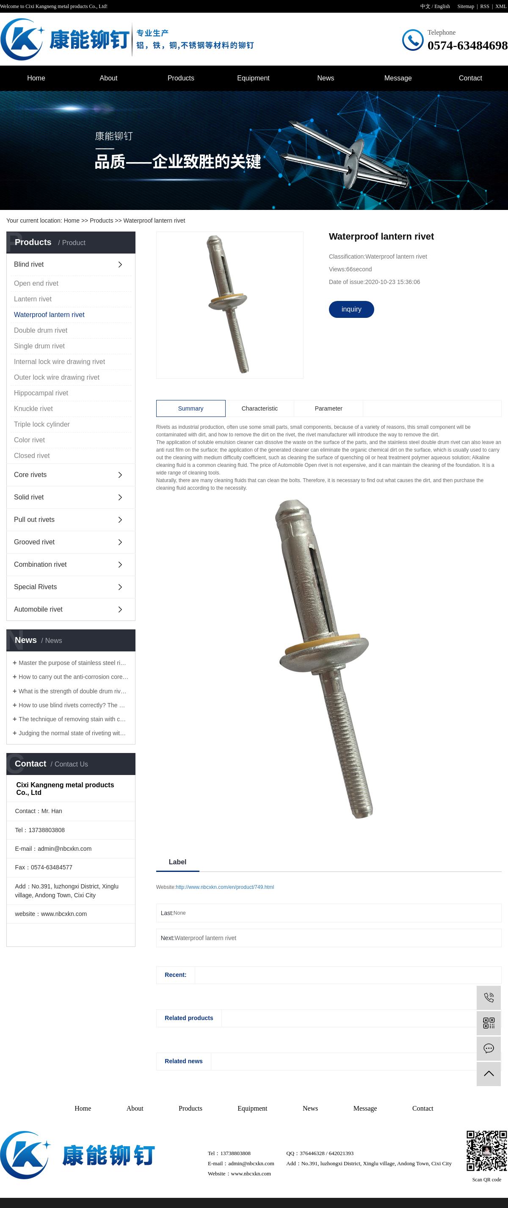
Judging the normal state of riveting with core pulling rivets (74, 733)
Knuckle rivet (33, 408)
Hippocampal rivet (41, 393)
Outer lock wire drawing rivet (56, 377)
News (325, 78)
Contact (470, 78)
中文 (425, 6)
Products (181, 78)
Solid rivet (29, 497)
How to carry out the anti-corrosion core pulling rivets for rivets (74, 676)
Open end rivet (36, 283)
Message (398, 78)
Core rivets (30, 474)
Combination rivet (40, 564)
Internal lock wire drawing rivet (59, 361)
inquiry (352, 309)
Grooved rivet (34, 542)
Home (36, 78)
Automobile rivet (38, 609)
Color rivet (29, 440)
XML (501, 6)
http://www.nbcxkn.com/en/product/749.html (225, 887)
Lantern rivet (33, 299)
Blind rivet (29, 264)
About (109, 78)
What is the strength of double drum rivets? (74, 691)
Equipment (253, 78)
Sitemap (466, 6)
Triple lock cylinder (42, 424)
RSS (484, 6)
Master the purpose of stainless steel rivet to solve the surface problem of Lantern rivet (74, 662)
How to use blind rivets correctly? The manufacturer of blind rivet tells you (74, 705)
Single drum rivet (39, 346)
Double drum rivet (40, 330)
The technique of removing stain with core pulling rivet (74, 719)
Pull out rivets (34, 519)
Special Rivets (35, 586)
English (442, 6)
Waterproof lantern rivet (154, 220)
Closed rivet (32, 455)
